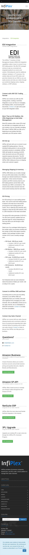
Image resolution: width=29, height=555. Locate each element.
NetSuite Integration (8, 417)
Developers (4, 506)
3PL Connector (7, 441)
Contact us (12, 106)
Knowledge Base (5, 499)
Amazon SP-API (8, 396)
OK (24, 550)
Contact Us (17, 306)
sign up (23, 519)
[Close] (28, 542)
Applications (4, 492)
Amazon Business (8, 372)
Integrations (5, 38)
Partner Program (5, 508)
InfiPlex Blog (4, 501)
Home (2, 489)
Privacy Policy (22, 548)
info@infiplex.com (9, 343)
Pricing (3, 494)
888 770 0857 (9, 532)
